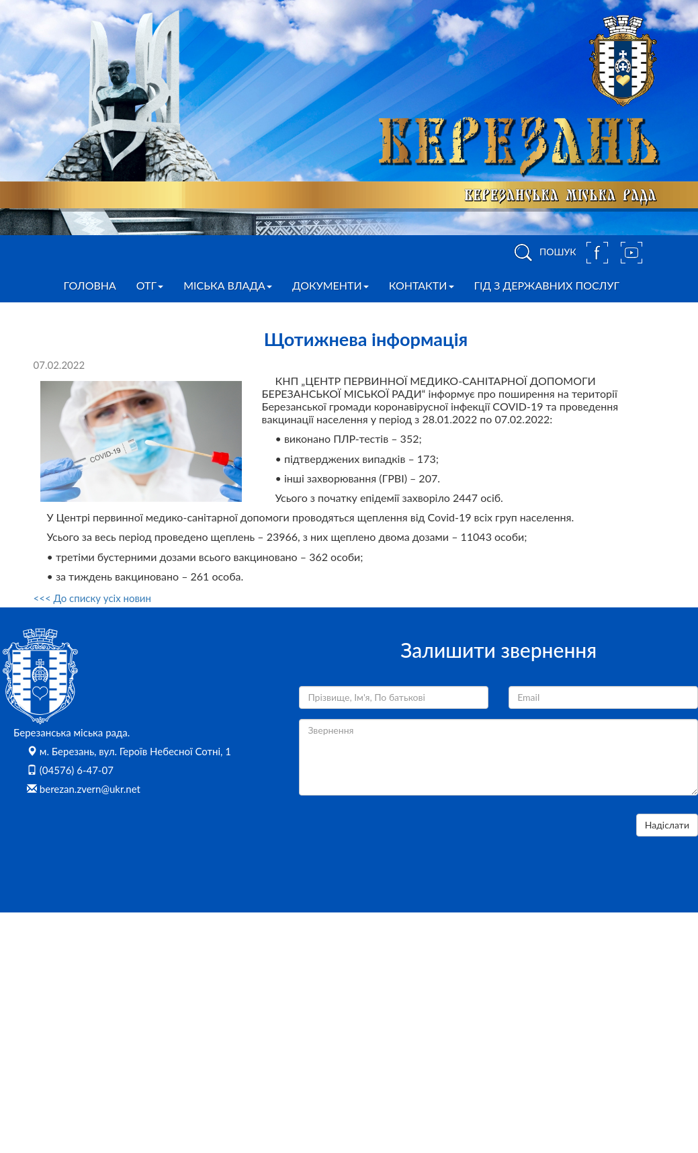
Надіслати (667, 824)
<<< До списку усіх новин (92, 598)
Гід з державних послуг (547, 285)
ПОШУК (543, 252)
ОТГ (149, 285)
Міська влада (227, 285)
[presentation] (401, 840)
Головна (90, 285)
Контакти (421, 285)
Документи (330, 285)
